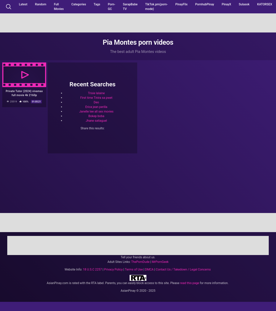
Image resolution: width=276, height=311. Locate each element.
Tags (97, 4)
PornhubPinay (204, 4)
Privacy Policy (113, 269)
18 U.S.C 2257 (92, 269)
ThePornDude (140, 262)
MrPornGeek (160, 262)
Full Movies (59, 6)
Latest (23, 4)
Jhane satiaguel (96, 120)
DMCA (149, 269)
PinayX (226, 4)
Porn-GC (111, 6)
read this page (189, 283)
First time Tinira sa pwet (96, 98)
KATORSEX (264, 4)
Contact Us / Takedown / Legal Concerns (183, 269)
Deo (96, 102)
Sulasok (244, 4)
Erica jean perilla (96, 107)
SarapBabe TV (130, 6)
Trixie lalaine (96, 93)
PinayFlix (181, 4)
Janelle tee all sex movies (96, 111)
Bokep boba (96, 116)
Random (40, 4)
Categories (78, 4)
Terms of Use (134, 269)
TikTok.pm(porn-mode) (156, 6)
